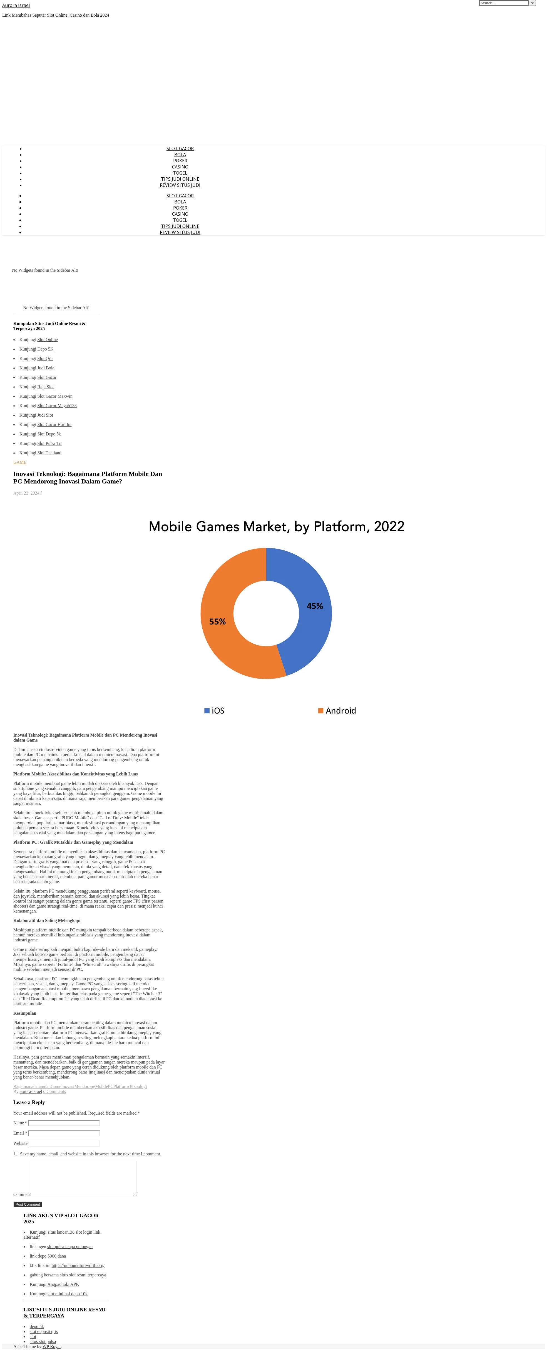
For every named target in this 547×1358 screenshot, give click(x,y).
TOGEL (180, 173)
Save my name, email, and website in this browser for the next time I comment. (90, 1154)
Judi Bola (45, 368)
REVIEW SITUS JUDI (180, 185)
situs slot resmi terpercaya (83, 1281)
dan (47, 1086)
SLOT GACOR (180, 148)
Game (56, 1086)
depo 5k (37, 1333)
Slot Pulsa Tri (49, 443)
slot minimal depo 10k (68, 1300)
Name (20, 1122)
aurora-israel (31, 1091)
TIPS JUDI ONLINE (180, 179)
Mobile (101, 1086)
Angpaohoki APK (63, 1291)
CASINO (180, 167)
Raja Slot (45, 386)
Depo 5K (45, 349)
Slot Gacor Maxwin (54, 396)
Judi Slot (45, 415)
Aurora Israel (16, 5)
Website (20, 1143)
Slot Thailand (49, 452)
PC (110, 1086)
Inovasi (67, 1086)
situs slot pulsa (43, 1348)
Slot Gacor (46, 377)
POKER (180, 161)
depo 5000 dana (52, 1262)
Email (20, 1133)
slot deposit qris (44, 1338)
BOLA (180, 155)
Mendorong (84, 1086)
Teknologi (138, 1086)
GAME (19, 462)
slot (33, 1343)
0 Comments (54, 1091)
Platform (121, 1086)
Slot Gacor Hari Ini (54, 424)
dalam (38, 1086)
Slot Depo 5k (49, 434)
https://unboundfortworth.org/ (78, 1272)
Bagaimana (23, 1086)
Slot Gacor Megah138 (56, 405)
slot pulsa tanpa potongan (70, 1253)
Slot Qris (45, 358)
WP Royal (52, 1353)
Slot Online (47, 339)
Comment (22, 1201)
